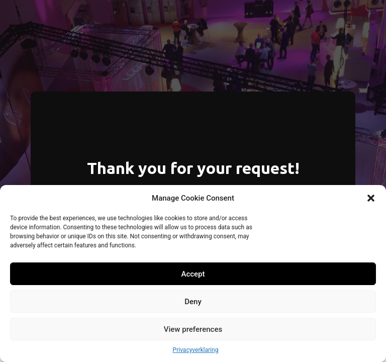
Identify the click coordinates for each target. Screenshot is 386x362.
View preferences (193, 329)
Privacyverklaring (196, 349)
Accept (193, 274)
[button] (371, 198)
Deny (193, 301)
